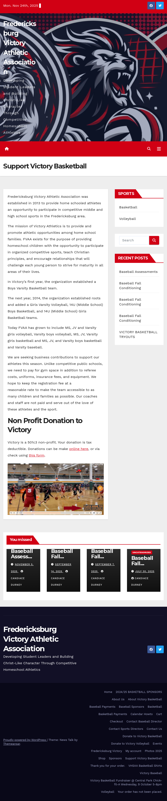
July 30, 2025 (144, 571)
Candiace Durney (18, 578)
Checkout (116, 721)
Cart (159, 714)
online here (78, 449)
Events (157, 743)
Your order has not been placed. (140, 791)
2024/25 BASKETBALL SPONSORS (139, 692)
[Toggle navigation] (159, 149)
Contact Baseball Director (144, 721)
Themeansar (11, 743)
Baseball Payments (102, 706)
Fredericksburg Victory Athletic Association (30, 639)
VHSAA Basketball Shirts (145, 765)
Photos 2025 (153, 751)
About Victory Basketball (145, 699)
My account (133, 751)
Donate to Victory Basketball (142, 736)
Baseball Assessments (138, 272)
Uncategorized (142, 552)
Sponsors (115, 758)
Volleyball (127, 219)
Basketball (128, 207)
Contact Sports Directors (126, 728)
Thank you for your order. (107, 765)
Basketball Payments (113, 714)
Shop (102, 758)
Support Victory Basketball (143, 758)
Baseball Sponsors (131, 706)
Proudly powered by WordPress (25, 740)
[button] (149, 149)
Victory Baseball (151, 773)
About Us (118, 699)
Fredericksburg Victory (106, 751)
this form (36, 455)
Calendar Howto (141, 714)
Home (108, 692)
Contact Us (154, 728)
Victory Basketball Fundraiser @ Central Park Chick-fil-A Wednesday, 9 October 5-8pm (126, 782)
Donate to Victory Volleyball (130, 743)
